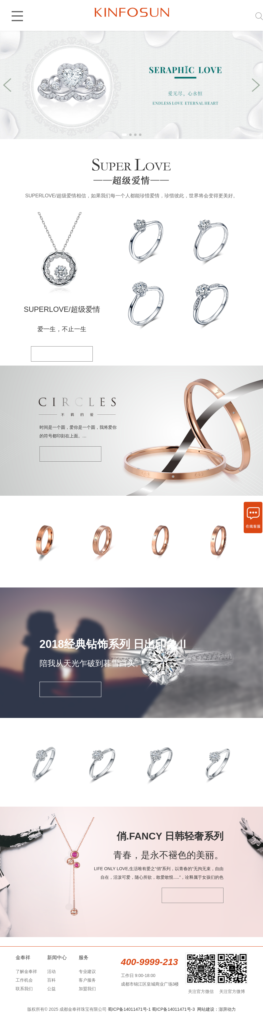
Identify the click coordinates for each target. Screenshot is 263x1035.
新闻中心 (57, 976)
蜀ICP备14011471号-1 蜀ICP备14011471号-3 (151, 1027)
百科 (51, 998)
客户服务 (87, 998)
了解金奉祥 (26, 989)
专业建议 (87, 989)
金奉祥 (23, 976)
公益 (51, 1007)
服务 (83, 976)
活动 (51, 989)
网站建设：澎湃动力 (216, 1027)
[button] (124, 135)
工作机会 (24, 998)
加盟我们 (87, 1007)
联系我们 (24, 1007)
